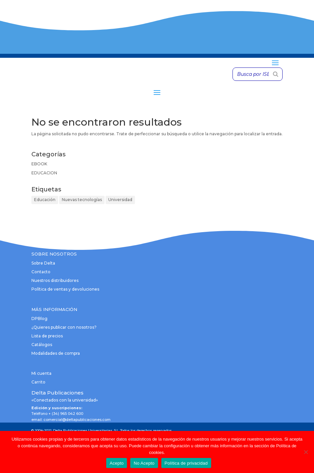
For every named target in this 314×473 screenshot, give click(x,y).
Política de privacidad (186, 463)
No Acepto (144, 463)
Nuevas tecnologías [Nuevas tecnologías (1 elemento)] (82, 199)
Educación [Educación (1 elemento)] (44, 199)
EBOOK (39, 163)
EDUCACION (44, 172)
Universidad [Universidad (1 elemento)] (120, 199)
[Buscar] (275, 74)
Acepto (117, 463)
